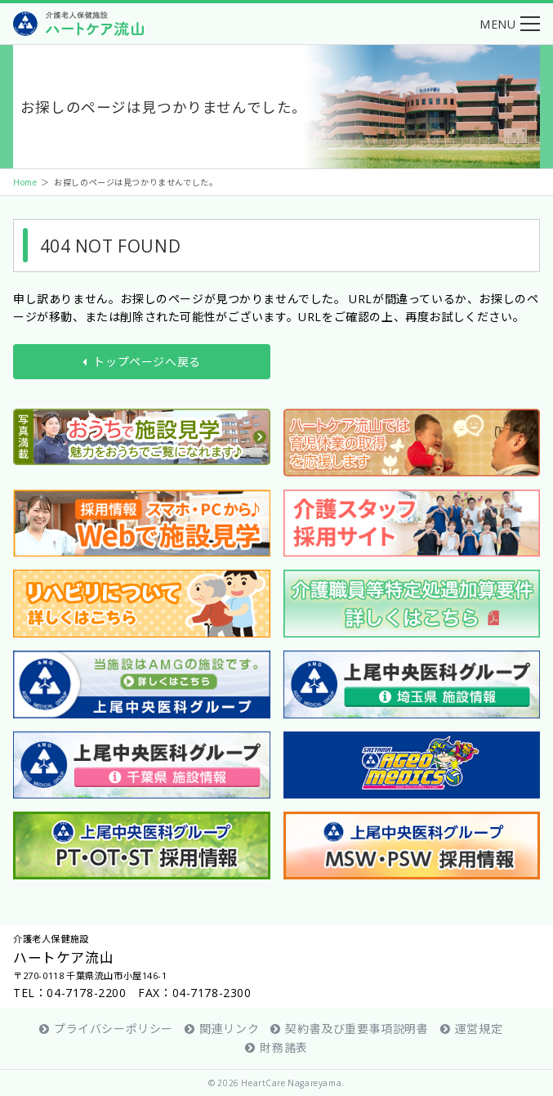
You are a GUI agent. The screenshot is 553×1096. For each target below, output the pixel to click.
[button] (509, 24)
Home (25, 182)
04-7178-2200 (86, 992)
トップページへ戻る (142, 361)
